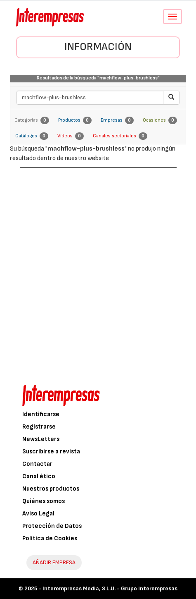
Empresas (117, 120)
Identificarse (40, 414)
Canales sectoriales (120, 136)
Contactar (37, 464)
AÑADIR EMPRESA (54, 562)
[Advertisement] (98, 270)
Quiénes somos (43, 501)
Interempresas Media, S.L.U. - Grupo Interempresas (110, 588)
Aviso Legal (38, 514)
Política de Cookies (49, 538)
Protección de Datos (52, 526)
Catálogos (31, 136)
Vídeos (70, 136)
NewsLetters (40, 439)
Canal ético (38, 476)
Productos (75, 120)
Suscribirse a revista (51, 451)
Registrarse (39, 427)
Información (98, 47)
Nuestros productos (50, 489)
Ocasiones (160, 120)
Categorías (31, 120)
